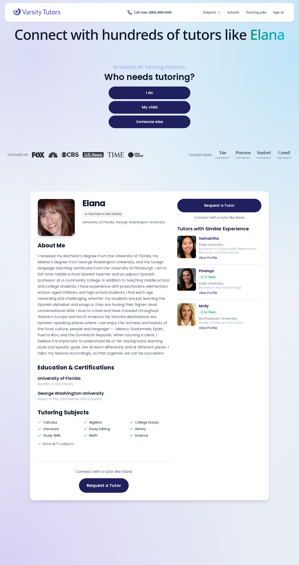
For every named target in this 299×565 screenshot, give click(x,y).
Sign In (278, 12)
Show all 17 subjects (56, 444)
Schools (233, 12)
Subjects (212, 12)
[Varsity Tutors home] (36, 12)
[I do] (149, 93)
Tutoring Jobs (256, 12)
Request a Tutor (104, 485)
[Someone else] (149, 122)
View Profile (208, 257)
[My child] (149, 107)
